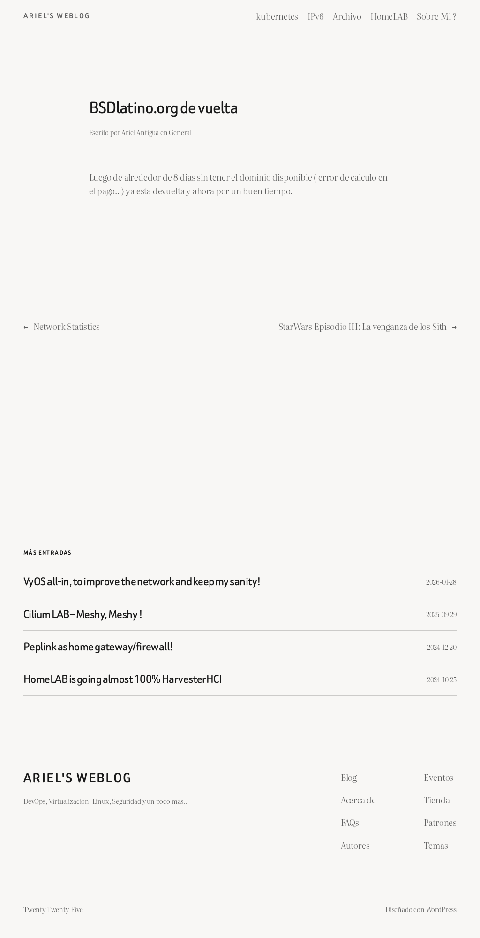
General (180, 132)
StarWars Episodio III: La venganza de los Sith (362, 326)
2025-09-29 (441, 614)
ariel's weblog (57, 16)
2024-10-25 (442, 679)
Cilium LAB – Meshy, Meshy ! (82, 614)
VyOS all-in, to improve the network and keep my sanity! (142, 581)
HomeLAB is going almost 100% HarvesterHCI (122, 679)
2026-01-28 (441, 582)
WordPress (441, 909)
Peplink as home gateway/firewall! (98, 646)
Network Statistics (66, 326)
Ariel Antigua (140, 132)
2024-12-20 (442, 647)
